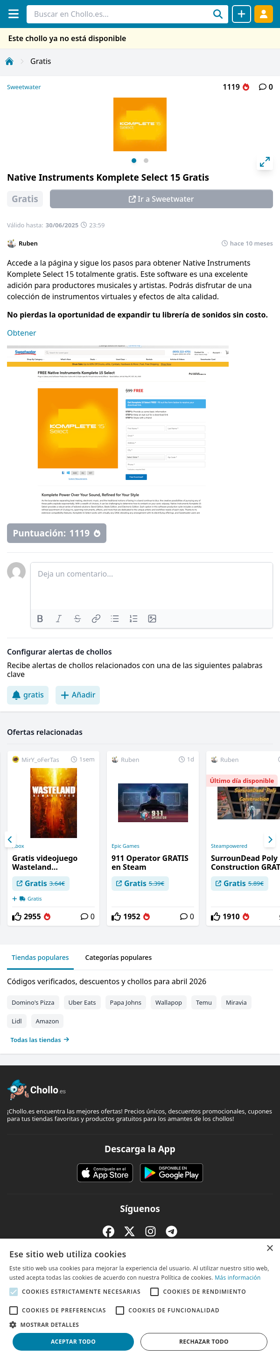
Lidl (17, 1021)
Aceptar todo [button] (73, 1342)
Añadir (78, 695)
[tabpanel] (140, 1008)
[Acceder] (263, 13)
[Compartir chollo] (241, 14)
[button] (140, 1324)
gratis (28, 695)
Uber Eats (82, 1002)
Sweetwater (24, 87)
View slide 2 (146, 160)
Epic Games (126, 846)
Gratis (40, 61)
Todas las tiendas (40, 1040)
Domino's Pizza (33, 1002)
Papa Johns (126, 1002)
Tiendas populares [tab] (40, 957)
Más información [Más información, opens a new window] (237, 1278)
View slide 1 (134, 160)
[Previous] (10, 839)
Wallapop (168, 1002)
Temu (204, 1002)
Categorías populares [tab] (118, 957)
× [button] (269, 1248)
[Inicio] (9, 61)
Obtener (21, 333)
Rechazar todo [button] (204, 1342)
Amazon (47, 1021)
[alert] (140, 1299)
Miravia (236, 1002)
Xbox (18, 846)
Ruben (28, 243)
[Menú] (13, 14)
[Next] (269, 839)
